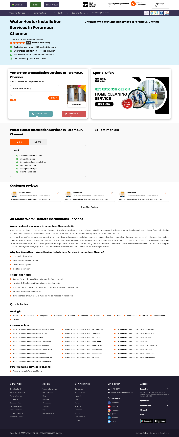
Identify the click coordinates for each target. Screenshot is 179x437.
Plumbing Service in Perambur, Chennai (27, 371)
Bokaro (145, 315)
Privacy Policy (48, 392)
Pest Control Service (17, 392)
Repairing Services (100, 13)
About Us (46, 406)
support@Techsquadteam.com (122, 392)
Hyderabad (58, 315)
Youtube (113, 406)
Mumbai (97, 315)
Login (44, 410)
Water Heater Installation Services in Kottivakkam (135, 329)
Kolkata (108, 315)
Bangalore (44, 315)
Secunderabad (159, 315)
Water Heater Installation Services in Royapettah (31, 333)
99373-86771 (115, 389)
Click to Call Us (40, 114)
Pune (119, 315)
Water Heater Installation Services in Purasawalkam (32, 341)
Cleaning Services (19, 13)
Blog (44, 396)
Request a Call (73, 114)
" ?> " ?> (34, 88)
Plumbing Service (16, 413)
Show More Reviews (89, 207)
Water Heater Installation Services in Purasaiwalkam (32, 349)
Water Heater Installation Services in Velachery (82, 333)
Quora (112, 414)
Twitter (112, 421)
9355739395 (141, 4)
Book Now (77, 104)
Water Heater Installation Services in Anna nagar (83, 341)
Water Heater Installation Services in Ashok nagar (83, 349)
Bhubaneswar (29, 315)
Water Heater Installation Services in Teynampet (31, 345)
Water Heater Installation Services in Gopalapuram (84, 353)
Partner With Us (51, 5)
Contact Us (47, 403)
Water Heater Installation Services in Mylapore (82, 357)
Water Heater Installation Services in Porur (133, 341)
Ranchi (15, 315)
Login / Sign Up (159, 5)
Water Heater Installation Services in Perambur (134, 349)
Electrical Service (16, 406)
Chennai (71, 315)
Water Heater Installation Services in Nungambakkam (33, 357)
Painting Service (16, 396)
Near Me (46, 399)
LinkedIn (113, 417)
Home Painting (41, 13)
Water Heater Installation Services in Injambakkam (84, 329)
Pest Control (61, 13)
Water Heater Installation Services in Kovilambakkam (137, 345)
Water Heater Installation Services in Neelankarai (135, 333)
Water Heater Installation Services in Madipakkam (83, 345)
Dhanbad (84, 315)
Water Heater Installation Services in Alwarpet (134, 337)
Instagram (113, 410)
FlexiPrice (35, 5)
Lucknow (16, 319)
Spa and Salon (80, 13)
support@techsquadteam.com (118, 5)
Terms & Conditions (50, 389)
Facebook (113, 403)
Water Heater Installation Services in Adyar (29, 337)
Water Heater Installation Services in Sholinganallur (32, 361)
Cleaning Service (16, 389)
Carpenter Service (16, 410)
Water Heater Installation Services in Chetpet (29, 353)
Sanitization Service (17, 417)
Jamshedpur (131, 315)
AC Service (14, 399)
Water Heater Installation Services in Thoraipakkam (136, 357)
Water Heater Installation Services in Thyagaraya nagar (33, 329)
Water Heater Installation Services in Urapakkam (83, 337)
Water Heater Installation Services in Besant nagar (136, 353)
